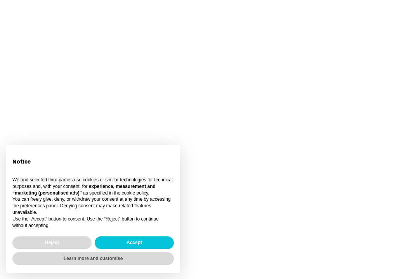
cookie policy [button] (134, 193)
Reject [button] (52, 242)
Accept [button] (134, 242)
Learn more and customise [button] (93, 258)
